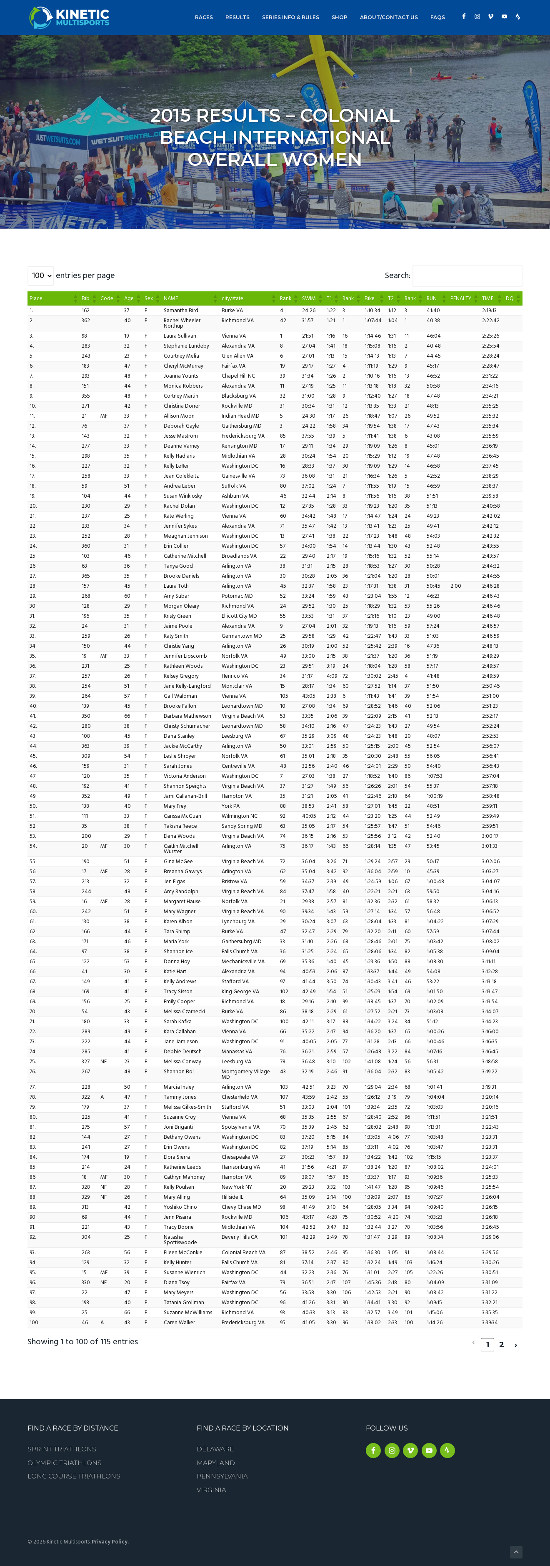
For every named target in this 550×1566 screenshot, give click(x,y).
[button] (75, 298)
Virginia (211, 1484)
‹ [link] (473, 1339)
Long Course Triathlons (74, 1471)
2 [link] (502, 1339)
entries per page (85, 276)
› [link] (516, 1339)
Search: (397, 276)
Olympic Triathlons (65, 1457)
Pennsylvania (222, 1471)
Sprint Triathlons (62, 1444)
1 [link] (488, 1339)
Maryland (216, 1457)
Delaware (215, 1444)
